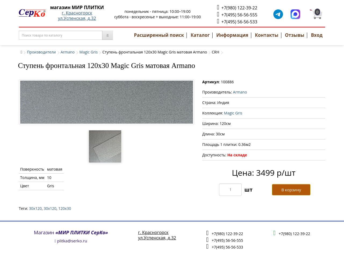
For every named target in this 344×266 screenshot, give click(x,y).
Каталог (200, 35)
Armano (67, 52)
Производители (41, 52)
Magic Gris (88, 52)
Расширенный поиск (159, 35)
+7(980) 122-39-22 (237, 7)
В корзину (291, 189)
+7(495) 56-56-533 (237, 21)
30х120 (50, 208)
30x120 (35, 208)
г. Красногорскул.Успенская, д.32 (77, 15)
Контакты (266, 35)
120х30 (64, 208)
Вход (316, 35)
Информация (232, 35)
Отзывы (294, 35)
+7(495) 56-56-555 (237, 14)
